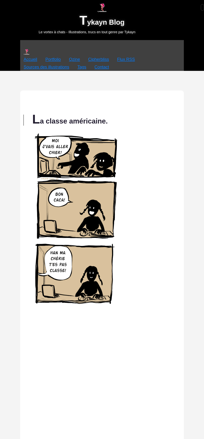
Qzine (74, 59)
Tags (81, 67)
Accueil (30, 59)
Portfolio (53, 59)
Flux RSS (126, 59)
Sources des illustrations (46, 67)
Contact (101, 67)
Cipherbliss (98, 59)
